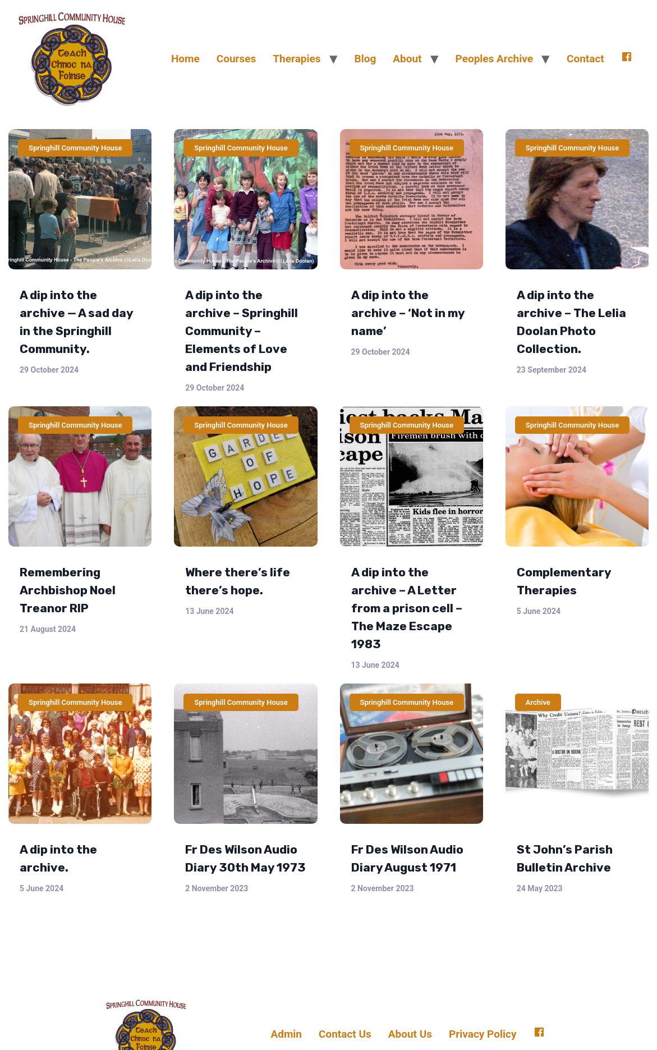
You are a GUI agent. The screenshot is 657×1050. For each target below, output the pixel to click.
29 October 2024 (49, 369)
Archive (538, 702)
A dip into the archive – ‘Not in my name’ (408, 313)
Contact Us (345, 1034)
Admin (286, 1034)
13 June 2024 (209, 611)
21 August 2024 (48, 629)
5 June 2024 (538, 611)
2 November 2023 (216, 888)
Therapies (296, 58)
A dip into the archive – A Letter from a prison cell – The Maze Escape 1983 (406, 608)
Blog (365, 58)
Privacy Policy (482, 1034)
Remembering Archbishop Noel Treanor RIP (68, 590)
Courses (236, 58)
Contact (585, 58)
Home (185, 58)
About (407, 58)
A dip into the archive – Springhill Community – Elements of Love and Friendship (241, 331)
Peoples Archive (494, 58)
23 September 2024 (551, 369)
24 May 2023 (540, 888)
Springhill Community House (75, 148)
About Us (410, 1034)
